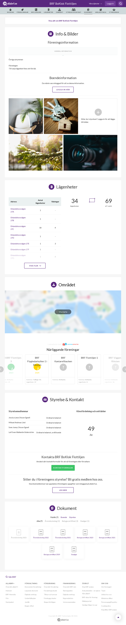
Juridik (27, 602)
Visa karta (63, 312)
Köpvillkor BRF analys (109, 610)
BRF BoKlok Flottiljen (63, 3)
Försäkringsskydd (50, 591)
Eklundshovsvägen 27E (20, 243)
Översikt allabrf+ (12, 587)
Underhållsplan (30, 598)
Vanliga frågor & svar (89, 605)
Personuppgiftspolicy (109, 602)
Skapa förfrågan (50, 602)
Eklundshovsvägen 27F (20, 249)
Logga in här (63, 90)
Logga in (110, 3)
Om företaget (106, 587)
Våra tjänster (94, 3)
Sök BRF (11, 577)
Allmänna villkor (107, 598)
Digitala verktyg (30, 594)
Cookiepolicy (106, 606)
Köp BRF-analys (88, 587)
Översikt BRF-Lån (69, 587)
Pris (7, 598)
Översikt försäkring (51, 587)
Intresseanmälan (69, 602)
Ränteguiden (68, 591)
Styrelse (72, 517)
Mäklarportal (86, 601)
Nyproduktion (68, 598)
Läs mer (63, 490)
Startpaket (10, 602)
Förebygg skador (50, 598)
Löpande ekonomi (31, 591)
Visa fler (35, 266)
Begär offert (29, 606)
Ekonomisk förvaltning (33, 587)
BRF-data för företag (89, 597)
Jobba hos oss (106, 594)
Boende (64, 517)
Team (103, 591)
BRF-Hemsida (11, 594)
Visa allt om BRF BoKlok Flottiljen (63, 21)
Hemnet (9, 591)
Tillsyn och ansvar (50, 594)
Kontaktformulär (63, 468)
